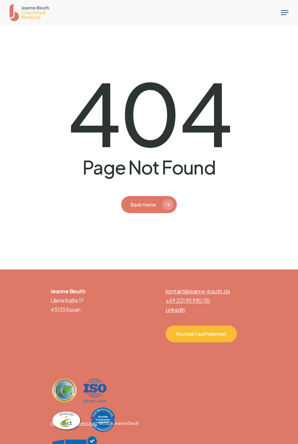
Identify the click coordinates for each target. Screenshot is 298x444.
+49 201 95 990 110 (188, 300)
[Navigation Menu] (284, 12)
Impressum (61, 423)
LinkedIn (175, 309)
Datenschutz (85, 423)
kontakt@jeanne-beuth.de (198, 291)
